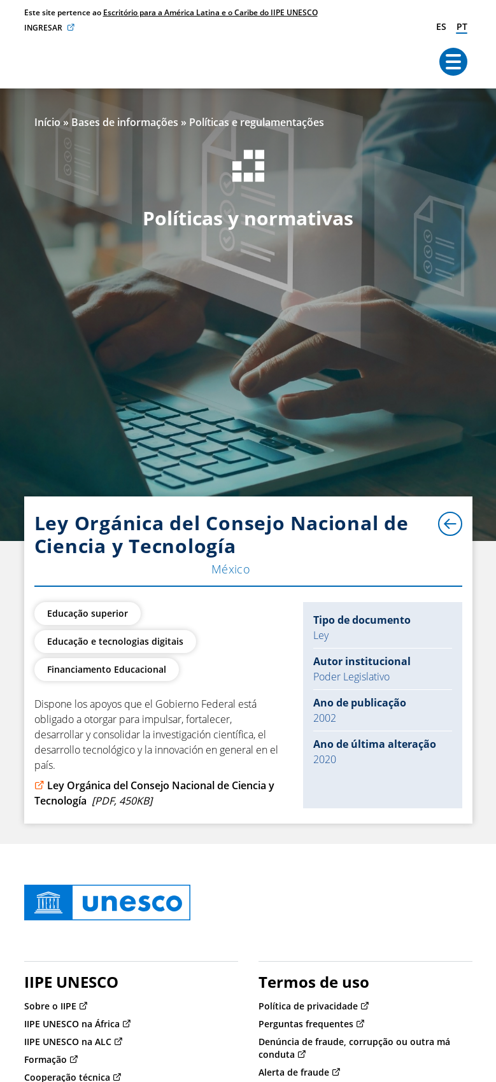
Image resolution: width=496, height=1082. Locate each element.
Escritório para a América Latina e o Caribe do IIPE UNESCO (210, 12)
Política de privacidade (308, 1006)
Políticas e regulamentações (256, 122)
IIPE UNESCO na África (72, 1024)
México (231, 569)
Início (47, 122)
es (441, 26)
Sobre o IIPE (50, 1006)
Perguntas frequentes (306, 1024)
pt (462, 26)
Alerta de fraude (294, 1072)
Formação (45, 1059)
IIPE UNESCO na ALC (67, 1042)
